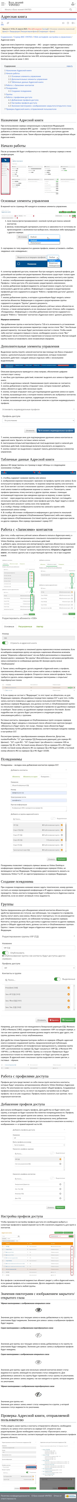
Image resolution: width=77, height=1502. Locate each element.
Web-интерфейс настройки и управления (52, 37)
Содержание (6, 37)
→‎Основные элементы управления (61, 29)
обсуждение (37, 29)
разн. (5, 31)
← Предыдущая (14, 31)
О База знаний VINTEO (41, 1496)
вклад (45, 29)
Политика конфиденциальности (15, 1496)
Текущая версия (27, 31)
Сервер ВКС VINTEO (23, 37)
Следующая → (44, 31)
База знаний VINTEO (16, 3)
